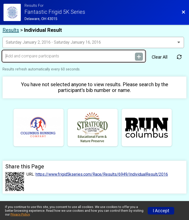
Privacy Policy (20, 214)
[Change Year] (93, 42)
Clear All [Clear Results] (159, 57)
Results (11, 30)
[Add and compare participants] (74, 56)
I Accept (161, 210)
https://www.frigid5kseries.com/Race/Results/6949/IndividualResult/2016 (102, 174)
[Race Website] (14, 12)
